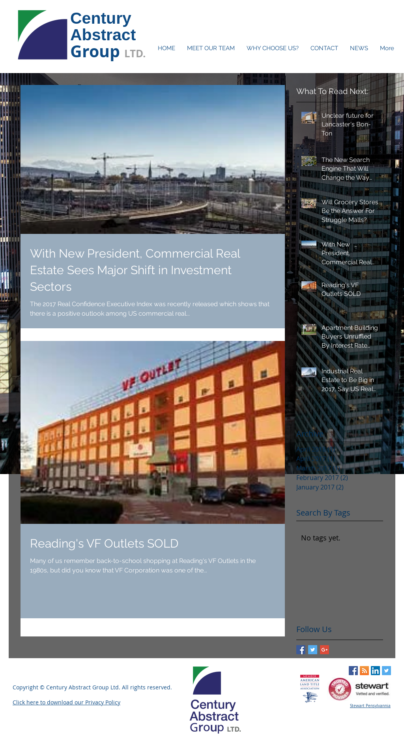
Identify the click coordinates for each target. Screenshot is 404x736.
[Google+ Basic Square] (324, 649)
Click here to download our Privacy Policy (66, 702)
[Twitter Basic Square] (312, 649)
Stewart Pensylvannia (370, 705)
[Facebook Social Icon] (353, 670)
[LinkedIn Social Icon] (375, 670)
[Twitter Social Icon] (386, 670)
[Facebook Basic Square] (300, 649)
